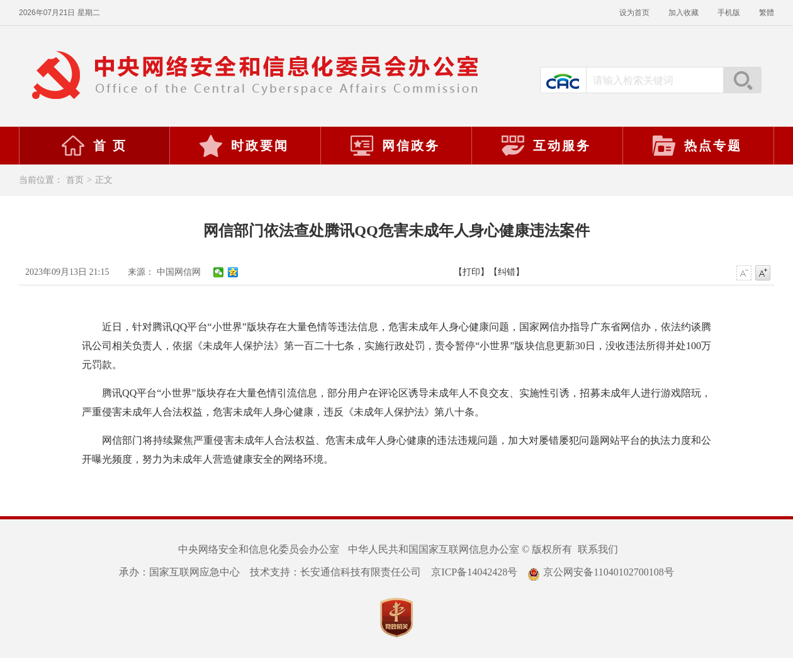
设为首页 (634, 12)
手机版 (728, 12)
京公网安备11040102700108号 (600, 572)
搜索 (742, 80)
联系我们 (598, 549)
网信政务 (394, 145)
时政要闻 (243, 145)
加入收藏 (683, 12)
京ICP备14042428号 (474, 572)
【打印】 (471, 272)
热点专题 (696, 145)
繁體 (766, 12)
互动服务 (545, 145)
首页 (75, 180)
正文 (104, 180)
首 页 (93, 145)
